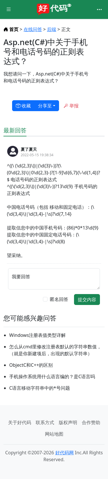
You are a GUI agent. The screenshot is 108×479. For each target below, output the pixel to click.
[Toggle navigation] (99, 9)
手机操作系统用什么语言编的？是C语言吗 (52, 376)
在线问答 (33, 29)
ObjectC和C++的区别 (31, 365)
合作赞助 (91, 422)
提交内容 (87, 299)
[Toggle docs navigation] (8, 9)
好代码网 (64, 452)
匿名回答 (59, 299)
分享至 (45, 106)
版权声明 (68, 422)
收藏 (23, 106)
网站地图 (54, 434)
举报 (71, 106)
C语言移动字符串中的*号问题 (39, 388)
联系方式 (45, 422)
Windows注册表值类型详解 (37, 335)
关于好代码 (19, 422)
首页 (11, 29)
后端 (51, 29)
